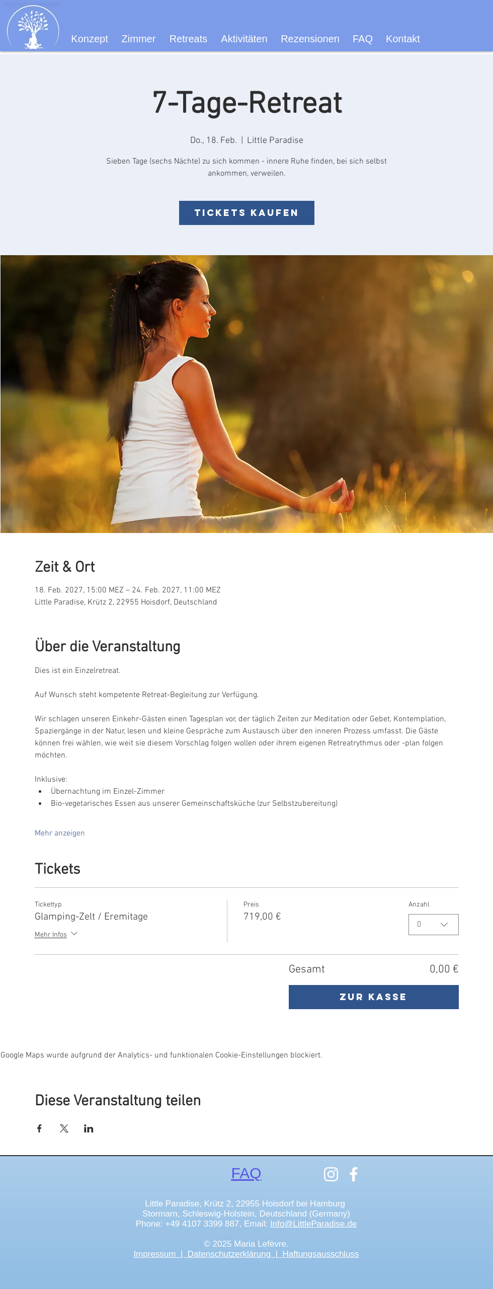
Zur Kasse (373, 997)
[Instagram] (331, 1174)
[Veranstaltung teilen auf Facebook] (39, 1128)
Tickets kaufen (246, 212)
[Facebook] (353, 1174)
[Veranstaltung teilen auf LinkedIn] (89, 1128)
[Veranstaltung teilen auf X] (64, 1128)
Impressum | (160, 1254)
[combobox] (433, 924)
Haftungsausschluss (320, 1254)
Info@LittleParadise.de (313, 1224)
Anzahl (419, 904)
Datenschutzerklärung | (235, 1254)
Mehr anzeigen (60, 833)
